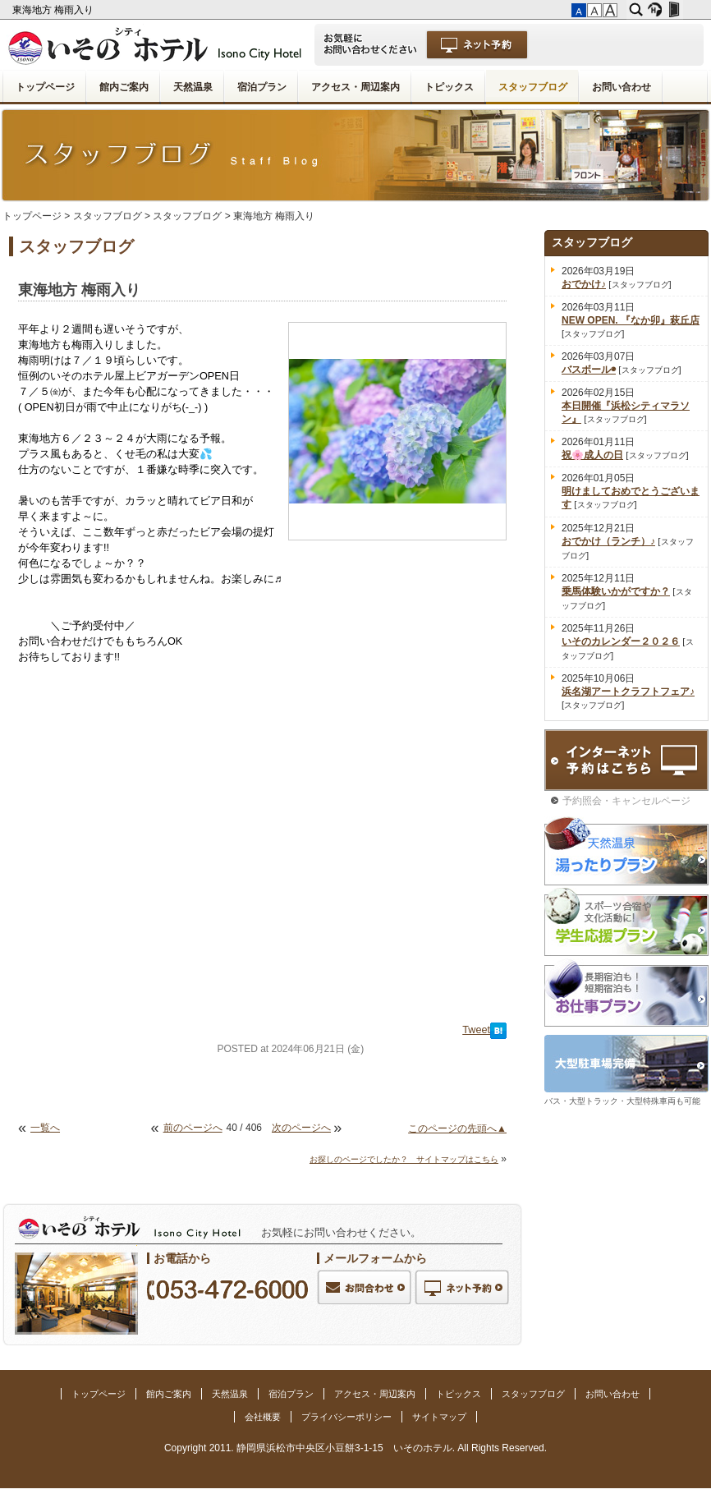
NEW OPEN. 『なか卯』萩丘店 (631, 320)
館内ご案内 (124, 87)
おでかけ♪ (584, 284)
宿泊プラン (262, 87)
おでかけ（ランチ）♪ (608, 541)
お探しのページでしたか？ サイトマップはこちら (404, 1159)
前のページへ (192, 1127)
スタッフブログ (532, 87)
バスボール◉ (589, 369)
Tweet (476, 1030)
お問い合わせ (621, 87)
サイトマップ (439, 1417)
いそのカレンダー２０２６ (621, 641)
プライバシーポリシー (346, 1417)
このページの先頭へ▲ (457, 1128)
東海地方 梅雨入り (54, 10)
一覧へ (45, 1127)
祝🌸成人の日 (592, 455)
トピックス (449, 87)
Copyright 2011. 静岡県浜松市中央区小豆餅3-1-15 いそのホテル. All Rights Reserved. (355, 1448)
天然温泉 (193, 87)
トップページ (45, 87)
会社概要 (263, 1417)
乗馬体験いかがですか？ (616, 591)
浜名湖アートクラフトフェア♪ (628, 691)
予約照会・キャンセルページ (626, 801)
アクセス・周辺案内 (355, 87)
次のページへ (301, 1127)
